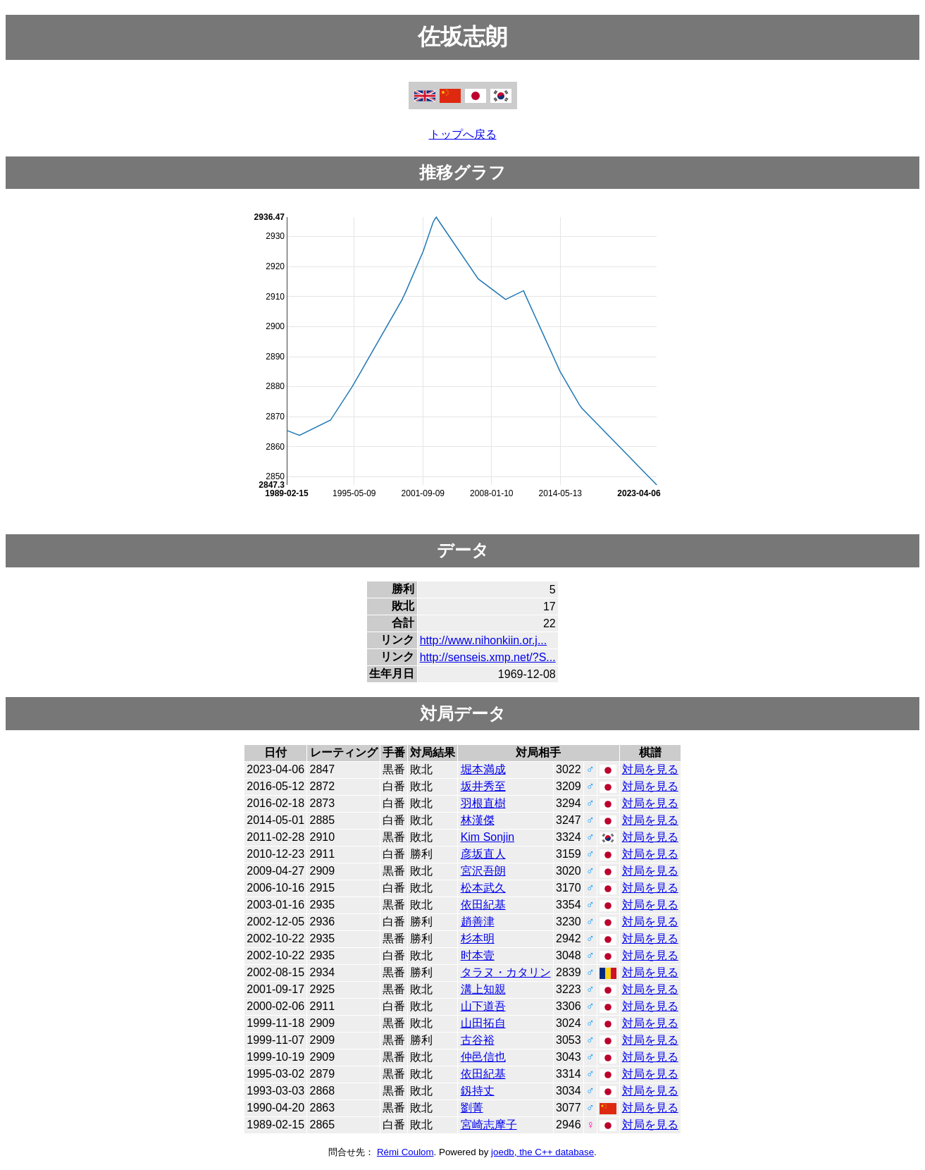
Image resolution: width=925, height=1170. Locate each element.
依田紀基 (483, 905)
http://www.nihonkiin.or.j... (483, 640)
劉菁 (472, 1108)
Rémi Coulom (405, 1152)
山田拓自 (483, 1023)
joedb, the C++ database (542, 1152)
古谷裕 (478, 1040)
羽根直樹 (483, 803)
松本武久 (483, 888)
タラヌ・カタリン (506, 972)
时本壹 (478, 955)
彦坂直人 (483, 854)
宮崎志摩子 (489, 1125)
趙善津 (478, 922)
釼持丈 (478, 1091)
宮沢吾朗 (483, 871)
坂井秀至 (483, 786)
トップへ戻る (463, 134)
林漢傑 (478, 820)
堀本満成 (483, 769)
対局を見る (650, 769)
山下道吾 (483, 1006)
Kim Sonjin (487, 837)
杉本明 (478, 938)
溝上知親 (483, 989)
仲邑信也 (483, 1057)
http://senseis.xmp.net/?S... (488, 657)
